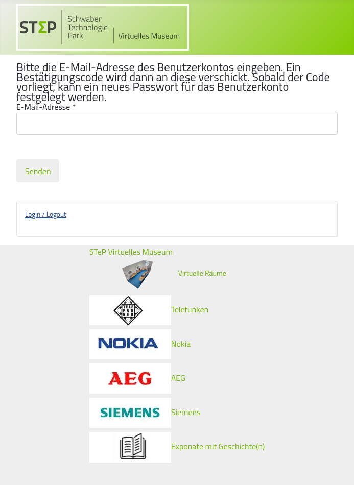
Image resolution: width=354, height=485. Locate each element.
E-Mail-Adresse (46, 107)
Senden (38, 171)
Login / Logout (45, 214)
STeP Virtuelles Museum (131, 252)
